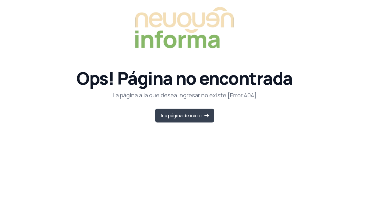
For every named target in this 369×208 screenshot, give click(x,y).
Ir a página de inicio (185, 115)
